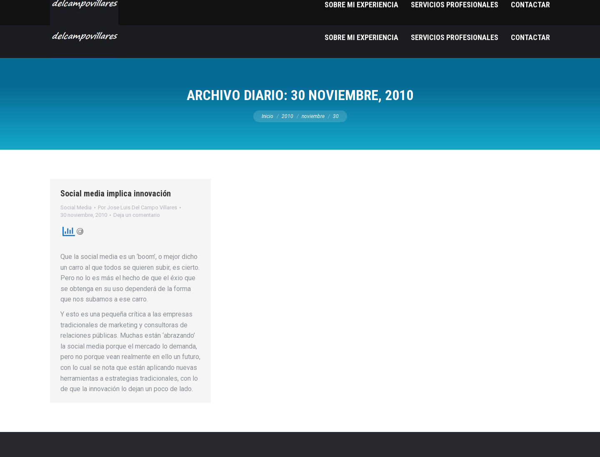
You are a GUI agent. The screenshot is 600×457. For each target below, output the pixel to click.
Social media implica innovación (115, 193)
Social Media (76, 207)
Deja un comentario (136, 215)
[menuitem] (361, 37)
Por (137, 207)
